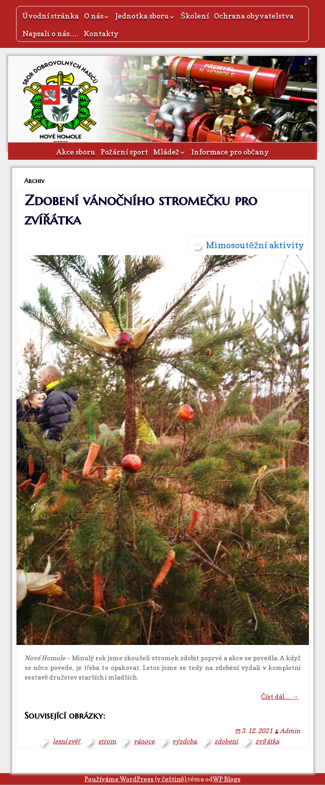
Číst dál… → (280, 696)
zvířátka (267, 741)
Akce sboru (75, 152)
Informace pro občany (230, 152)
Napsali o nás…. (50, 33)
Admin (290, 731)
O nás (93, 16)
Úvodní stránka (51, 16)
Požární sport (124, 152)
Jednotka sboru (142, 16)
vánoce (144, 741)
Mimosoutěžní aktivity (255, 245)
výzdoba (184, 741)
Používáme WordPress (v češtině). (135, 779)
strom (107, 741)
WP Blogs (227, 779)
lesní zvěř (66, 741)
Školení (195, 16)
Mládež (166, 152)
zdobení (226, 741)
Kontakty (101, 33)
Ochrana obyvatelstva (254, 16)
